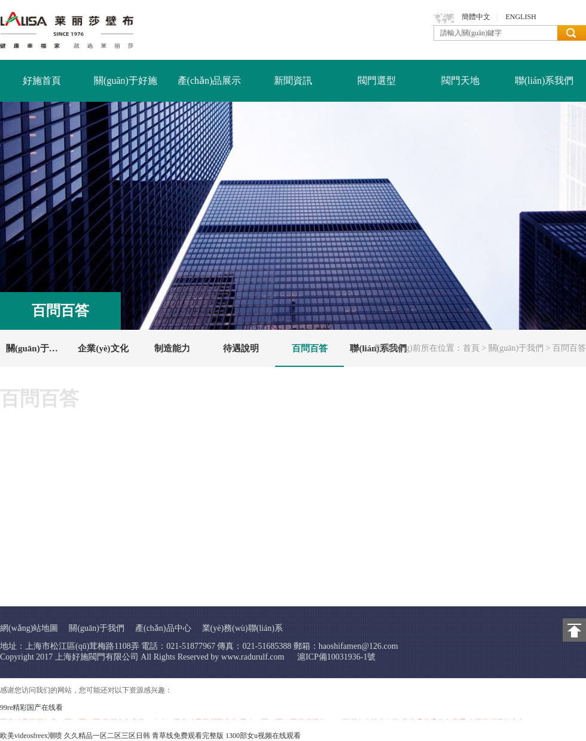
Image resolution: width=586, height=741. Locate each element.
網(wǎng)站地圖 (29, 628)
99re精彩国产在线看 (31, 707)
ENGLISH (520, 17)
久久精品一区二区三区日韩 (107, 735)
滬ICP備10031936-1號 (336, 656)
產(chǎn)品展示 (210, 80)
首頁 (471, 348)
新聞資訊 (293, 80)
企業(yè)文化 (103, 348)
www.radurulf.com (253, 656)
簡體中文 (476, 17)
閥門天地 (460, 80)
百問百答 (310, 348)
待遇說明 (241, 348)
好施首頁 (42, 80)
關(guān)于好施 (125, 80)
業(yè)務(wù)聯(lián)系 (242, 628)
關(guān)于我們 (516, 348)
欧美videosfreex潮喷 (31, 735)
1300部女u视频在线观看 (263, 735)
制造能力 (172, 348)
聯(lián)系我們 (544, 80)
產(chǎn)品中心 (163, 628)
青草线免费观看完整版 (188, 735)
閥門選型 (377, 80)
